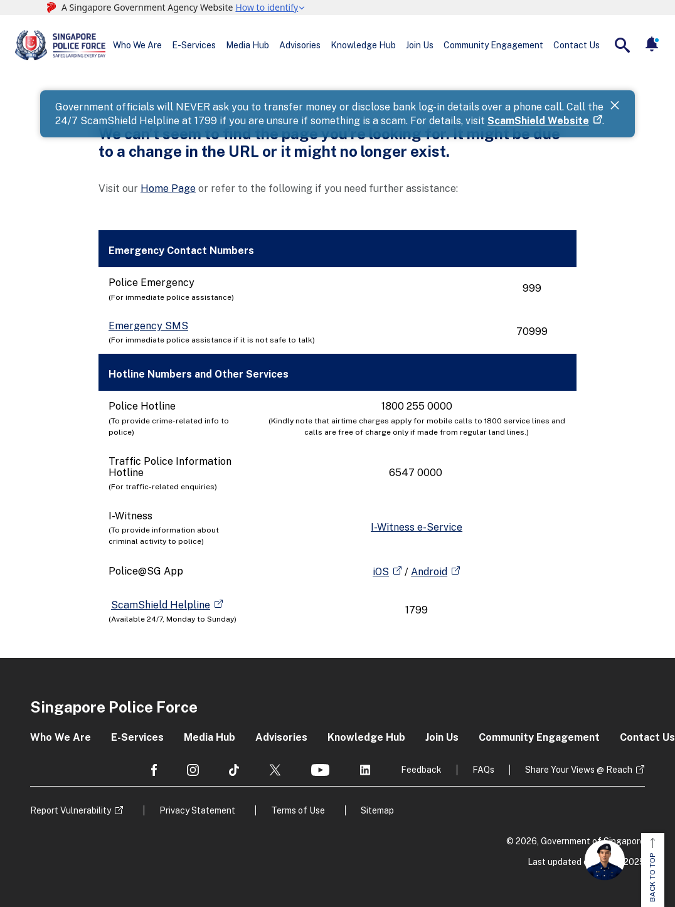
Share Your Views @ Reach (578, 770)
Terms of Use (298, 810)
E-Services (194, 45)
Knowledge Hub (363, 45)
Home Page (168, 188)
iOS (381, 572)
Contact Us (576, 45)
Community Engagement (493, 45)
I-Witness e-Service (416, 527)
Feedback (421, 770)
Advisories (300, 45)
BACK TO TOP (652, 870)
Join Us (419, 45)
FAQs (483, 770)
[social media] (154, 770)
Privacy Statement (197, 810)
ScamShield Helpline (160, 605)
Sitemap (377, 810)
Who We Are (137, 45)
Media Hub (247, 45)
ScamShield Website (538, 121)
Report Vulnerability (70, 810)
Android (429, 572)
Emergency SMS (148, 326)
